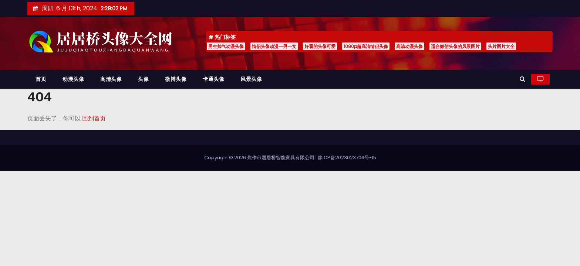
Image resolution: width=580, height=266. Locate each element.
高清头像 (111, 79)
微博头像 (175, 79)
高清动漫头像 (409, 46)
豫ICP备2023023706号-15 (347, 157)
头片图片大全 (501, 46)
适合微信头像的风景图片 (455, 46)
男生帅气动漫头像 (226, 46)
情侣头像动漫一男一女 (274, 46)
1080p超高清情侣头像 (366, 46)
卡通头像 (213, 79)
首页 (41, 79)
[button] (522, 79)
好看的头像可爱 (319, 46)
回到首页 (94, 118)
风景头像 (251, 79)
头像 (143, 79)
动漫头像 (73, 79)
